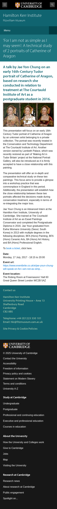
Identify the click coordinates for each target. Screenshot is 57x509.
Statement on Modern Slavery (19, 378)
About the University (15, 436)
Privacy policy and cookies (17, 373)
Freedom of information (15, 368)
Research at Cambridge (16, 475)
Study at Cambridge (14, 397)
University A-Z (10, 388)
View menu (4, 4)
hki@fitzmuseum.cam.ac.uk (27, 322)
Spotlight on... (10, 498)
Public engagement (13, 492)
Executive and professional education (23, 421)
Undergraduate (11, 403)
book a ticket (13, 248)
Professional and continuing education (23, 415)
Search (52, 4)
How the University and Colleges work (23, 442)
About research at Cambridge (19, 487)
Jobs (5, 454)
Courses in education (14, 426)
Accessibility (9, 363)
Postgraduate (10, 409)
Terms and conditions (14, 383)
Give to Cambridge (13, 448)
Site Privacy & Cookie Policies (20, 328)
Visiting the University (14, 465)
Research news (11, 481)
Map (5, 459)
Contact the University (15, 358)
